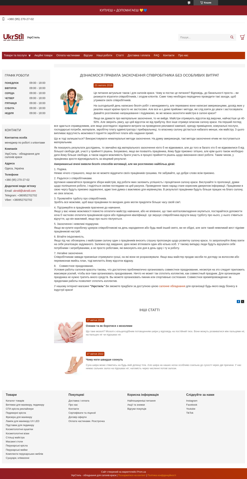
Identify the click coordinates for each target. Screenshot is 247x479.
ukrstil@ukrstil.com (24, 190)
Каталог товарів (15, 400)
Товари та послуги (15, 55)
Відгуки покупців (136, 408)
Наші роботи (104, 55)
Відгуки (88, 55)
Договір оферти (78, 417)
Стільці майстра (15, 437)
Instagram (191, 400)
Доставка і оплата (139, 55)
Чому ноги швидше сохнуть (104, 359)
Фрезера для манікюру (19, 417)
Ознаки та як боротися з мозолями (109, 325)
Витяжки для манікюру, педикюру (25, 404)
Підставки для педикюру (20, 425)
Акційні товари (43, 55)
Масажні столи (14, 441)
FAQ (156, 55)
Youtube (190, 408)
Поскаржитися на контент (131, 475)
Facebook (191, 404)
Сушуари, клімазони (17, 457)
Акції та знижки (136, 404)
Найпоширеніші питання (141, 400)
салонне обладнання (172, 286)
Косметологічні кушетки (19, 429)
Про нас (183, 55)
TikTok (189, 412)
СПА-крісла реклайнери (20, 408)
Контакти (168, 55)
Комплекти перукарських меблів (24, 453)
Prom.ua (141, 472)
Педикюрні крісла (16, 412)
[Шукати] (232, 37)
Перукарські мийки (16, 449)
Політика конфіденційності (161, 475)
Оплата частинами (68, 55)
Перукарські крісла (17, 445)
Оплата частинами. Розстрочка (87, 421)
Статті (120, 55)
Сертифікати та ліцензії (82, 412)
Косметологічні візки (17, 433)
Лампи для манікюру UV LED (22, 421)
